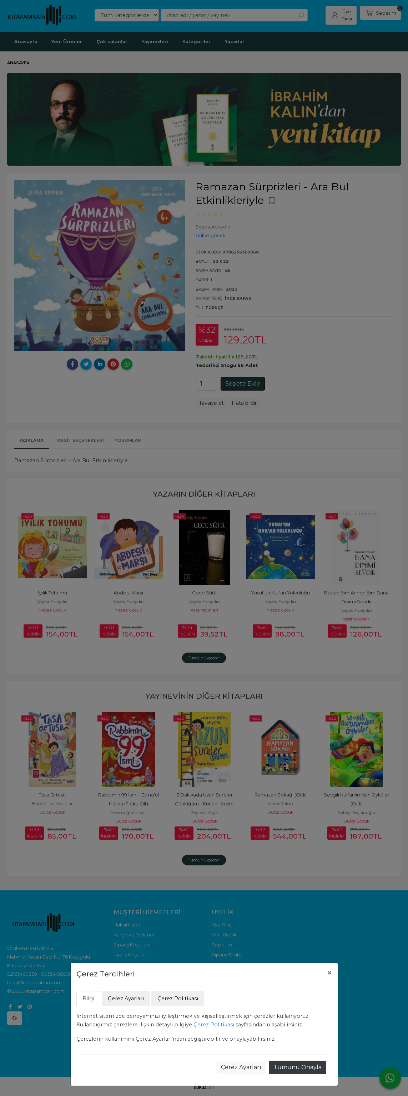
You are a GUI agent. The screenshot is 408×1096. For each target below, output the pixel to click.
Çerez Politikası (213, 1024)
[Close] (329, 973)
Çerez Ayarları (241, 1067)
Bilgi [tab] (88, 998)
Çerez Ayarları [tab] (126, 998)
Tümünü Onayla (297, 1067)
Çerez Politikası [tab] (177, 998)
